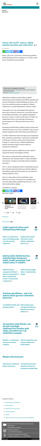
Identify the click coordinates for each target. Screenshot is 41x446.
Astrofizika (9, 405)
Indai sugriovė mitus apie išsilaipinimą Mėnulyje (16, 228)
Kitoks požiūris (10, 411)
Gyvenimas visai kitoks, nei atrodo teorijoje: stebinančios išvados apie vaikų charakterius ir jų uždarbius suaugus (17, 328)
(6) (36, 228)
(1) (27, 243)
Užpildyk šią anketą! (14, 92)
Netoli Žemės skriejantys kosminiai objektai (19, 417)
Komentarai (7, 221)
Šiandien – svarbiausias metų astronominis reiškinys (11, 342)
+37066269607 (27, 436)
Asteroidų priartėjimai (12, 402)
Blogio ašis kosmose (13, 356)
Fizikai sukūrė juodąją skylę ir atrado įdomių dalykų (28, 272)
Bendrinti (5, 216)
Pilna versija (5, 439)
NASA (7, 414)
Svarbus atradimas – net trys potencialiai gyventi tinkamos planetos (18, 295)
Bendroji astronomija (12, 408)
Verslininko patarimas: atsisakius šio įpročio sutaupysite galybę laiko (29, 366)
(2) (36, 256)
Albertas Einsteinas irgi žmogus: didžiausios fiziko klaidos (29, 342)
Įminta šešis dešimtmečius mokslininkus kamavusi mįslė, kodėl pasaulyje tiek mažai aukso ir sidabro (16, 259)
